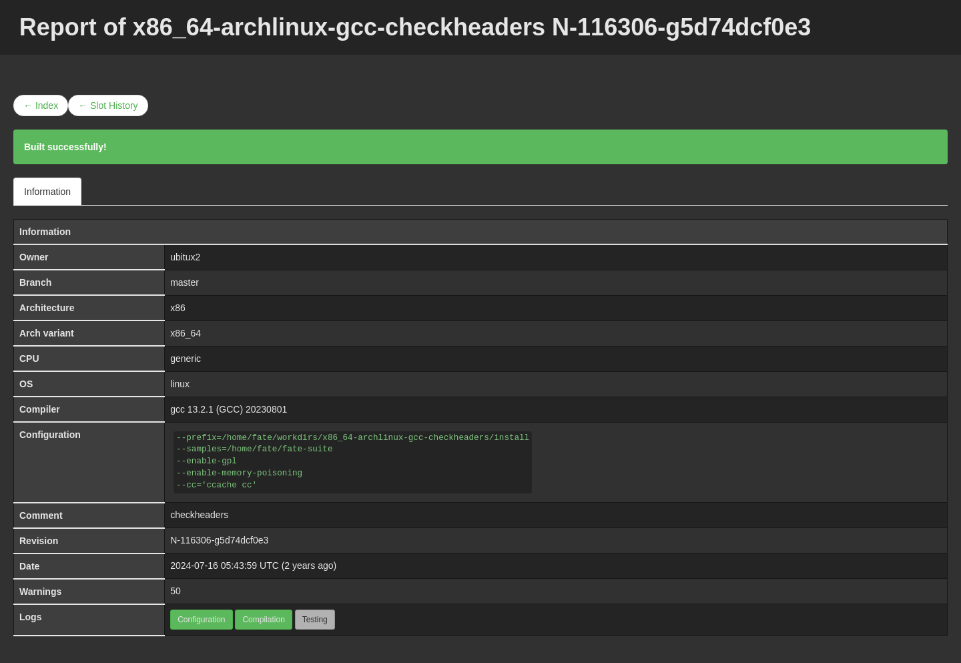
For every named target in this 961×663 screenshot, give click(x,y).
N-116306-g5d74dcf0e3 (219, 540)
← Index (40, 105)
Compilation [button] (263, 619)
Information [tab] (47, 191)
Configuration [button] (201, 619)
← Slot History (107, 105)
